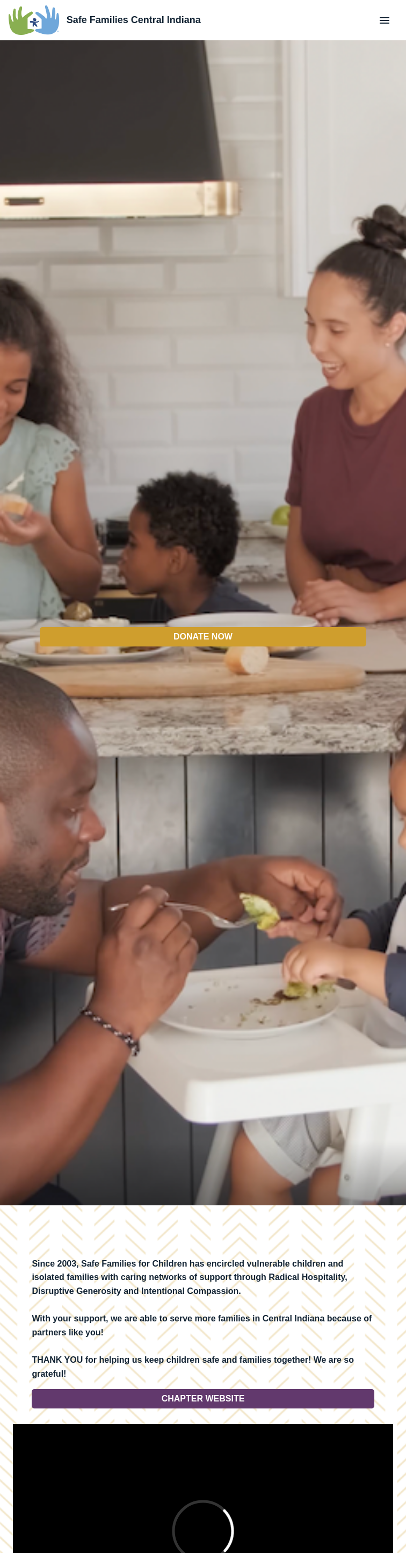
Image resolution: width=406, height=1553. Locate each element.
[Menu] (384, 20)
